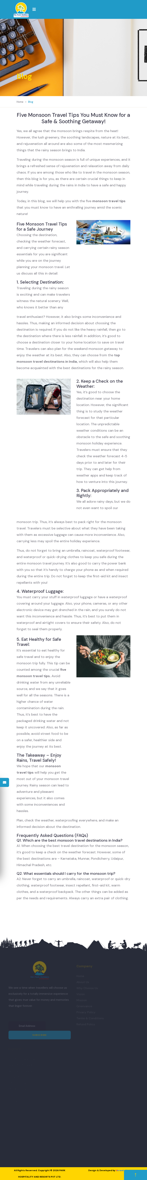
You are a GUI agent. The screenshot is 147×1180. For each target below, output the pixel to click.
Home (20, 101)
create (121, 1170)
